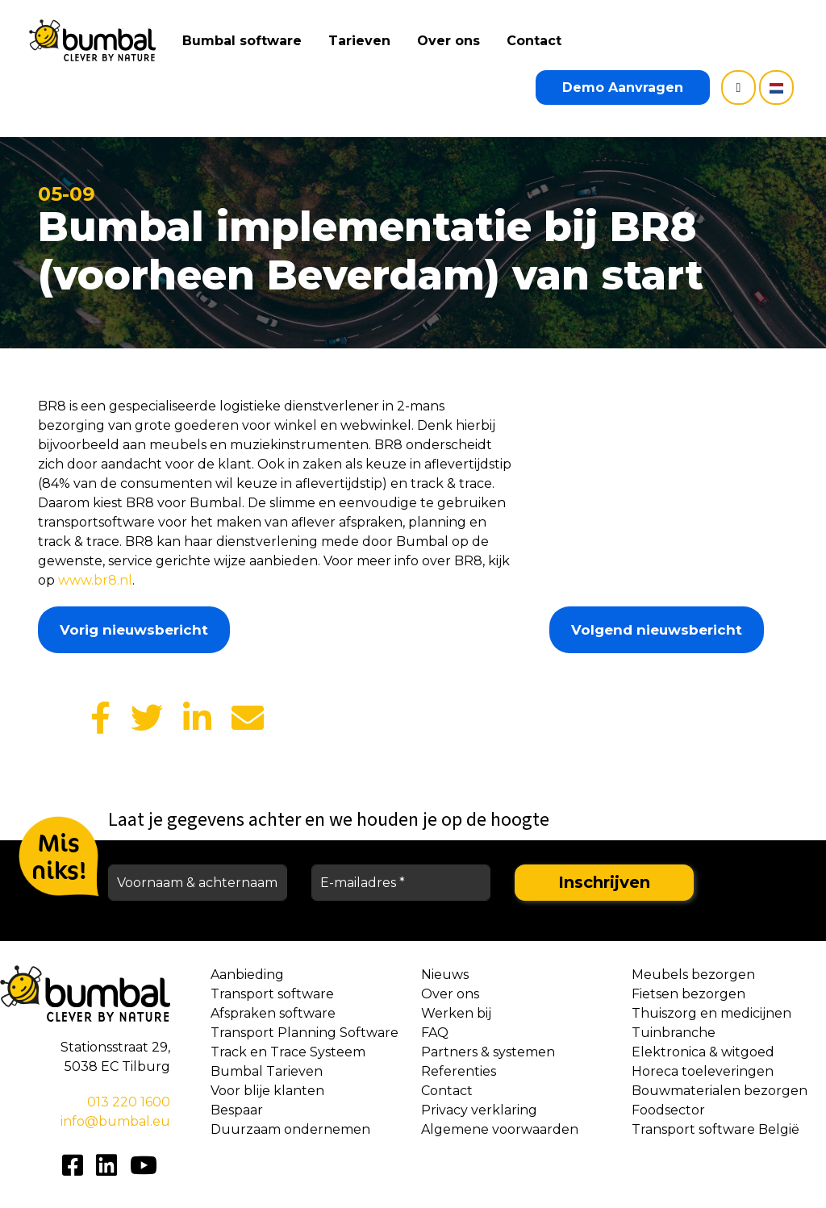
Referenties (458, 1071)
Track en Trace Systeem (288, 1052)
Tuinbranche (673, 1032)
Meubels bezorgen (693, 974)
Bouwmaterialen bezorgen (719, 1090)
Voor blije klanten (267, 1090)
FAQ (434, 1032)
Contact (538, 40)
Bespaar (237, 1110)
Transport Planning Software (304, 1032)
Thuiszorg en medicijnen (711, 1013)
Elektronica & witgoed (703, 1052)
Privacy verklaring (479, 1110)
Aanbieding (247, 974)
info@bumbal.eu (115, 1121)
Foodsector (668, 1110)
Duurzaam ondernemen (290, 1129)
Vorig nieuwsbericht (134, 630)
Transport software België (715, 1129)
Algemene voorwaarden (499, 1129)
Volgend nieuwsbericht (656, 630)
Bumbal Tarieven (267, 1071)
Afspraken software (273, 1013)
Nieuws (445, 974)
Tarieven (364, 40)
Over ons (453, 40)
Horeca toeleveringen (703, 1071)
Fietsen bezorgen (688, 994)
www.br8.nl (95, 580)
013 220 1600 (128, 1102)
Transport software (272, 994)
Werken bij (456, 1013)
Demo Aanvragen (622, 87)
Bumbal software (247, 40)
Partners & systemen (488, 1052)
